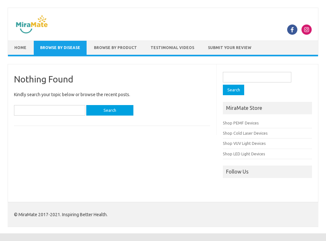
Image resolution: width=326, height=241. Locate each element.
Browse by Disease (60, 48)
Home (20, 48)
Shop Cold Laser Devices (245, 133)
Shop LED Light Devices (244, 154)
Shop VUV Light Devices (244, 143)
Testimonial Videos (172, 48)
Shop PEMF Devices (241, 123)
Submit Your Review (229, 48)
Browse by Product (115, 48)
